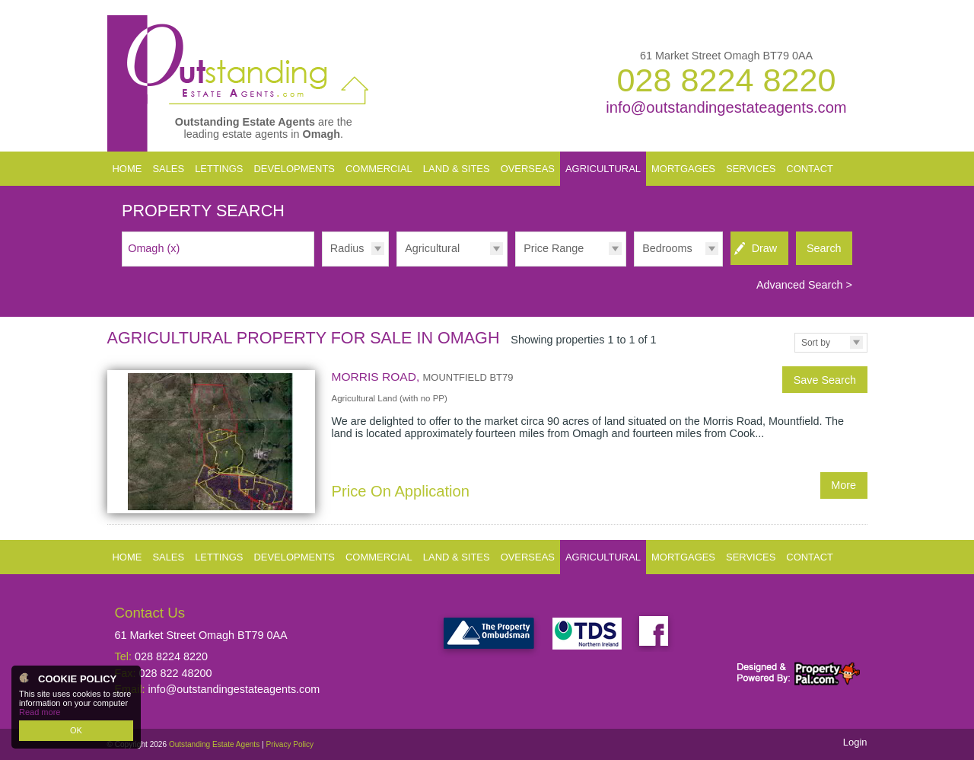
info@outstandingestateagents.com (726, 107)
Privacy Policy (290, 744)
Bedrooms (667, 248)
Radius (347, 248)
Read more (39, 712)
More (843, 485)
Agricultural (432, 248)
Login (855, 742)
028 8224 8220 (726, 80)
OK (76, 730)
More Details (487, 441)
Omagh (154, 248)
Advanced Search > (804, 285)
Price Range (554, 248)
